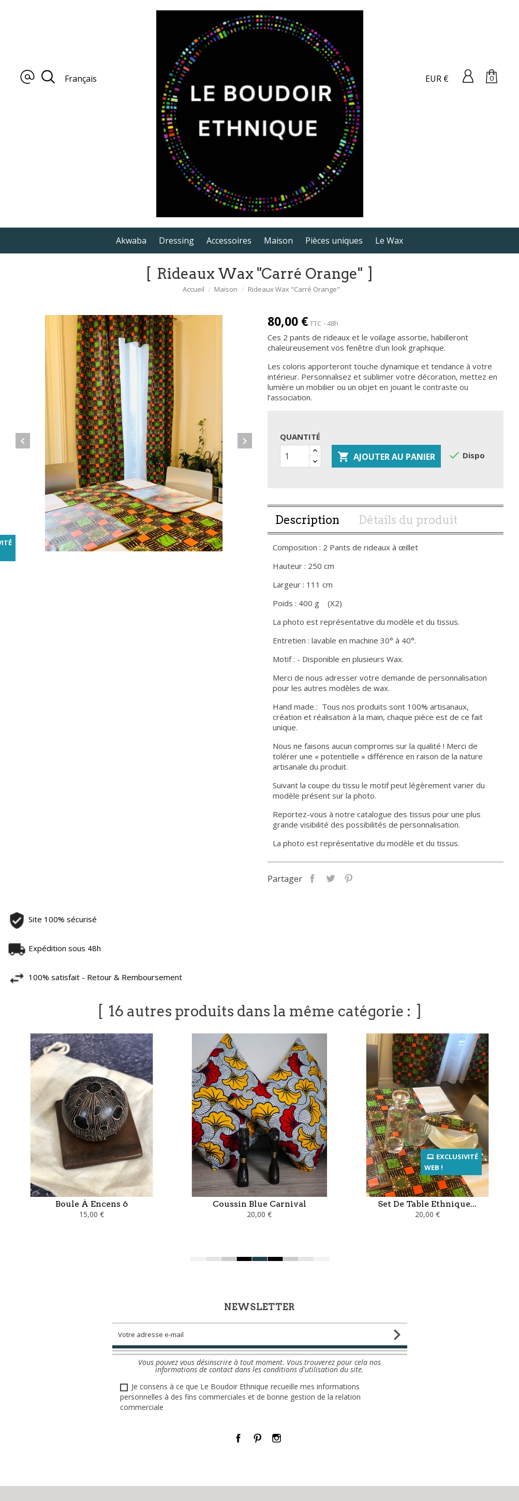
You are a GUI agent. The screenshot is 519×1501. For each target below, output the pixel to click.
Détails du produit (408, 569)
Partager (362, 878)
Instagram (276, 1438)
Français (81, 78)
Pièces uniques (334, 240)
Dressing (176, 240)
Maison (278, 240)
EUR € (437, 78)
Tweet (380, 878)
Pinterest (398, 878)
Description (307, 569)
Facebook (238, 1438)
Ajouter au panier (386, 507)
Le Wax (389, 240)
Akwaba (131, 240)
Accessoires (228, 240)
